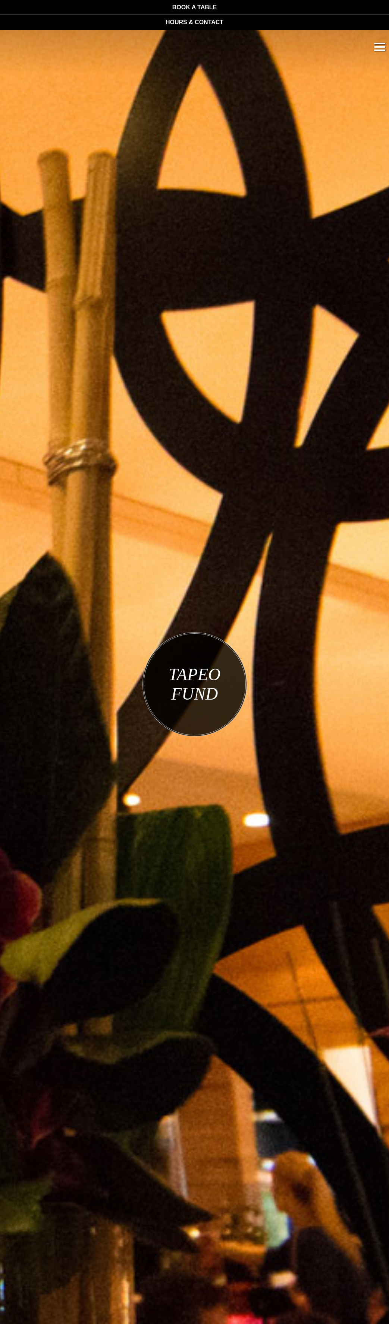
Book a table (194, 7)
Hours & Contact (194, 22)
